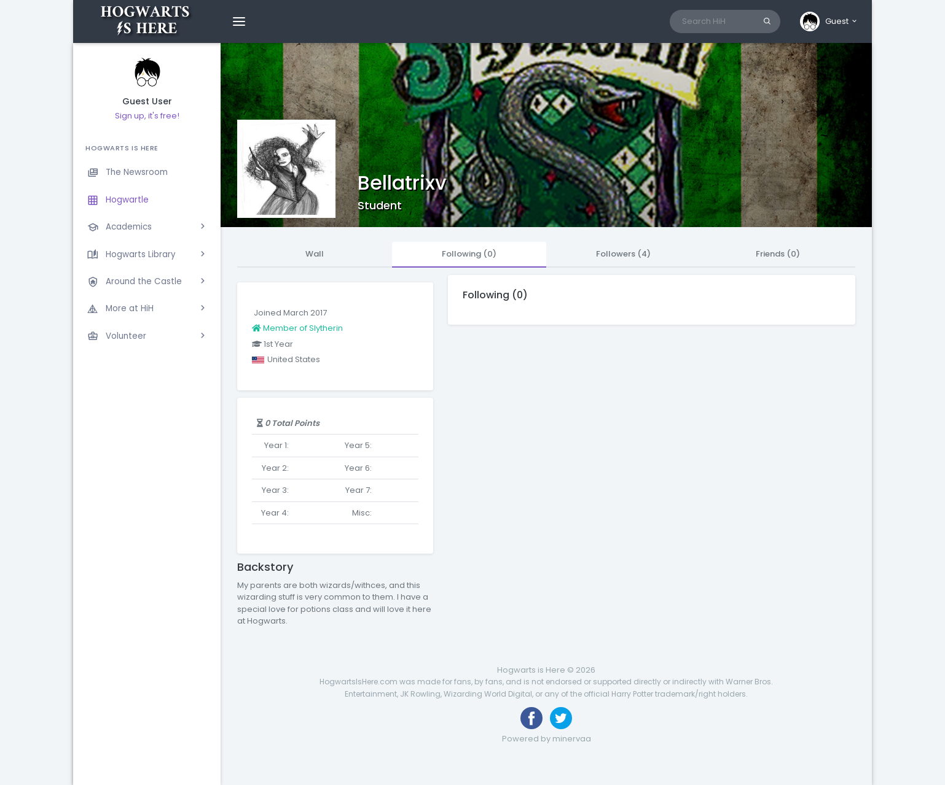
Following (469, 254)
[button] (829, 21)
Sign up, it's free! (147, 116)
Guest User (147, 101)
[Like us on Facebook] (531, 718)
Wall (314, 254)
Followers (623, 254)
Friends (778, 254)
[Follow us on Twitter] (561, 718)
